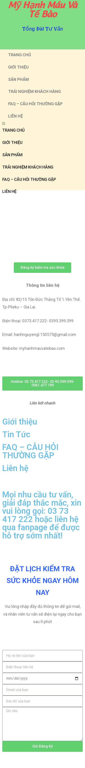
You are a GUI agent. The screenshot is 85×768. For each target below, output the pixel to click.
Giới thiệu (19, 422)
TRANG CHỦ (19, 54)
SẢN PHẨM (18, 79)
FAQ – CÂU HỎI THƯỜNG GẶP (35, 103)
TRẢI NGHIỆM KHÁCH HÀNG (34, 91)
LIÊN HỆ (15, 116)
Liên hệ (15, 468)
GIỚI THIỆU (18, 67)
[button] (42, 123)
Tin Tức (16, 434)
